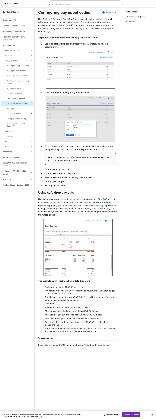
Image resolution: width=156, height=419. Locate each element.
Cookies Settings (112, 415)
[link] (17, 25)
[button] (17, 20)
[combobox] (85, 5)
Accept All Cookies (132, 415)
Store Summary (95, 205)
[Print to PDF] (109, 12)
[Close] (152, 414)
